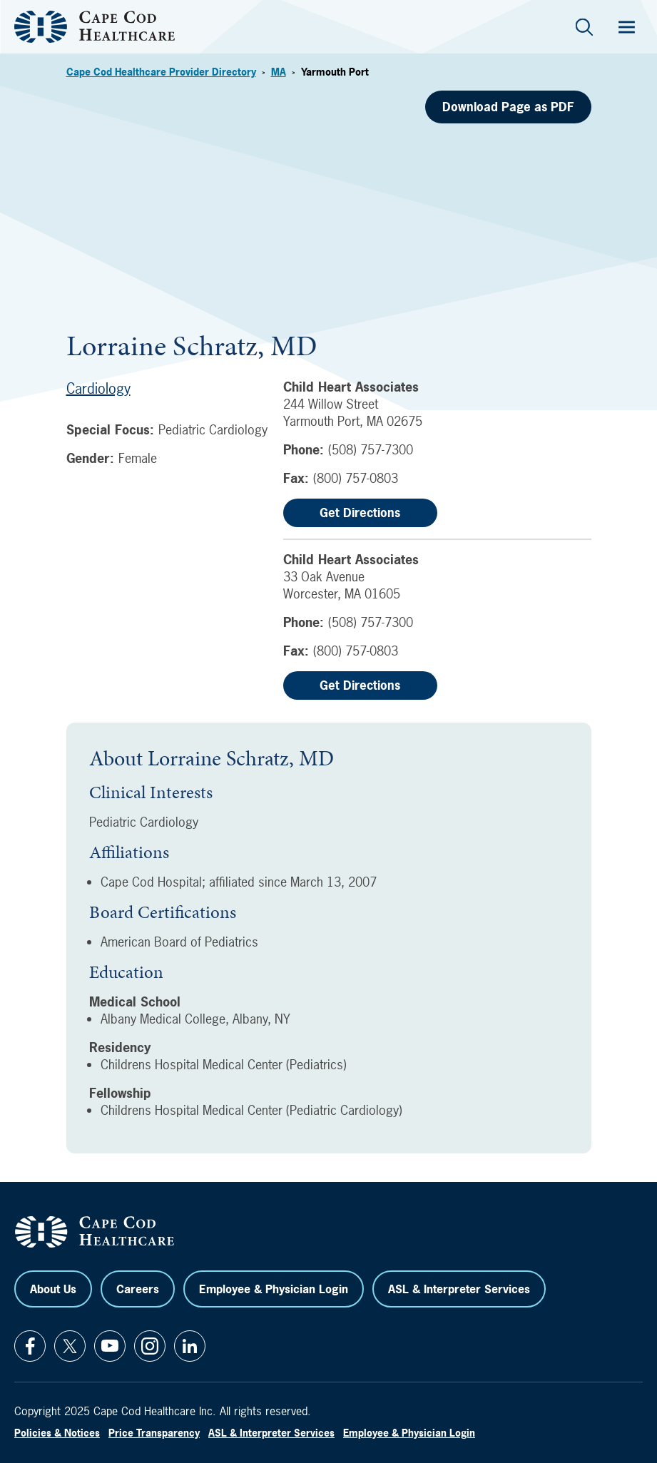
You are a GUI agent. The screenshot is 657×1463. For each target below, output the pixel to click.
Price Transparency (154, 1432)
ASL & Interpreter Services (459, 1289)
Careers (137, 1289)
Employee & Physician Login (273, 1289)
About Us (53, 1289)
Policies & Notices (57, 1432)
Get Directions (360, 512)
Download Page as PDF (508, 106)
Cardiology (98, 388)
